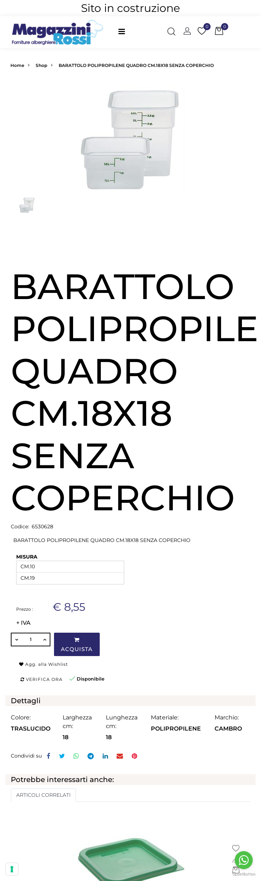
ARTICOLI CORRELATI (43, 795)
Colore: (21, 717)
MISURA (26, 557)
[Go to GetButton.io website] (243, 874)
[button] (171, 32)
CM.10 (28, 566)
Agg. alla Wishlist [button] (43, 664)
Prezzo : (24, 609)
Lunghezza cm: (122, 721)
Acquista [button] (77, 644)
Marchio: (227, 717)
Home (17, 65)
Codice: (20, 526)
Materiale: (165, 717)
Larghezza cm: (77, 721)
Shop (41, 65)
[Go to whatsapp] (244, 860)
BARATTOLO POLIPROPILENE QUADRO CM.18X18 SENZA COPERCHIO (136, 65)
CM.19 (28, 578)
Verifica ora (42, 679)
